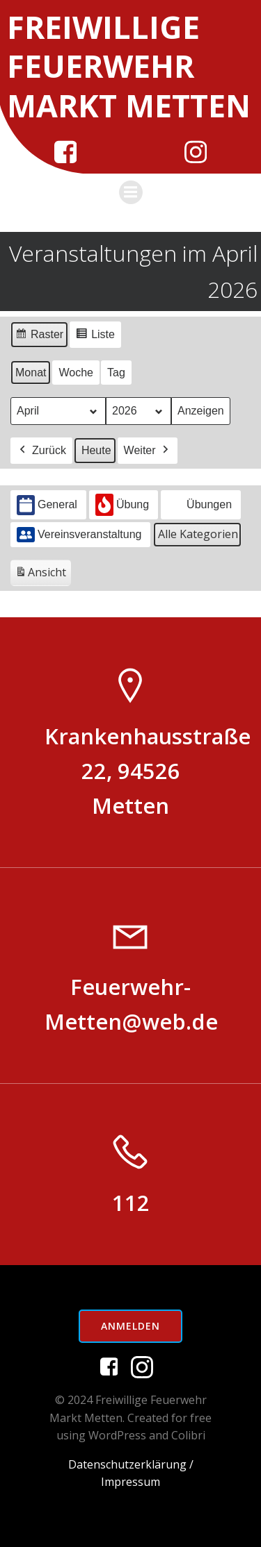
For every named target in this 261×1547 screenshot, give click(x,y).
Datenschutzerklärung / (130, 1464)
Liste (95, 336)
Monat (30, 372)
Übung (122, 505)
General (47, 505)
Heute (96, 451)
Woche (75, 372)
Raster (39, 336)
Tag (116, 372)
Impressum (130, 1481)
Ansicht (43, 575)
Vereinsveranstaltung (79, 534)
